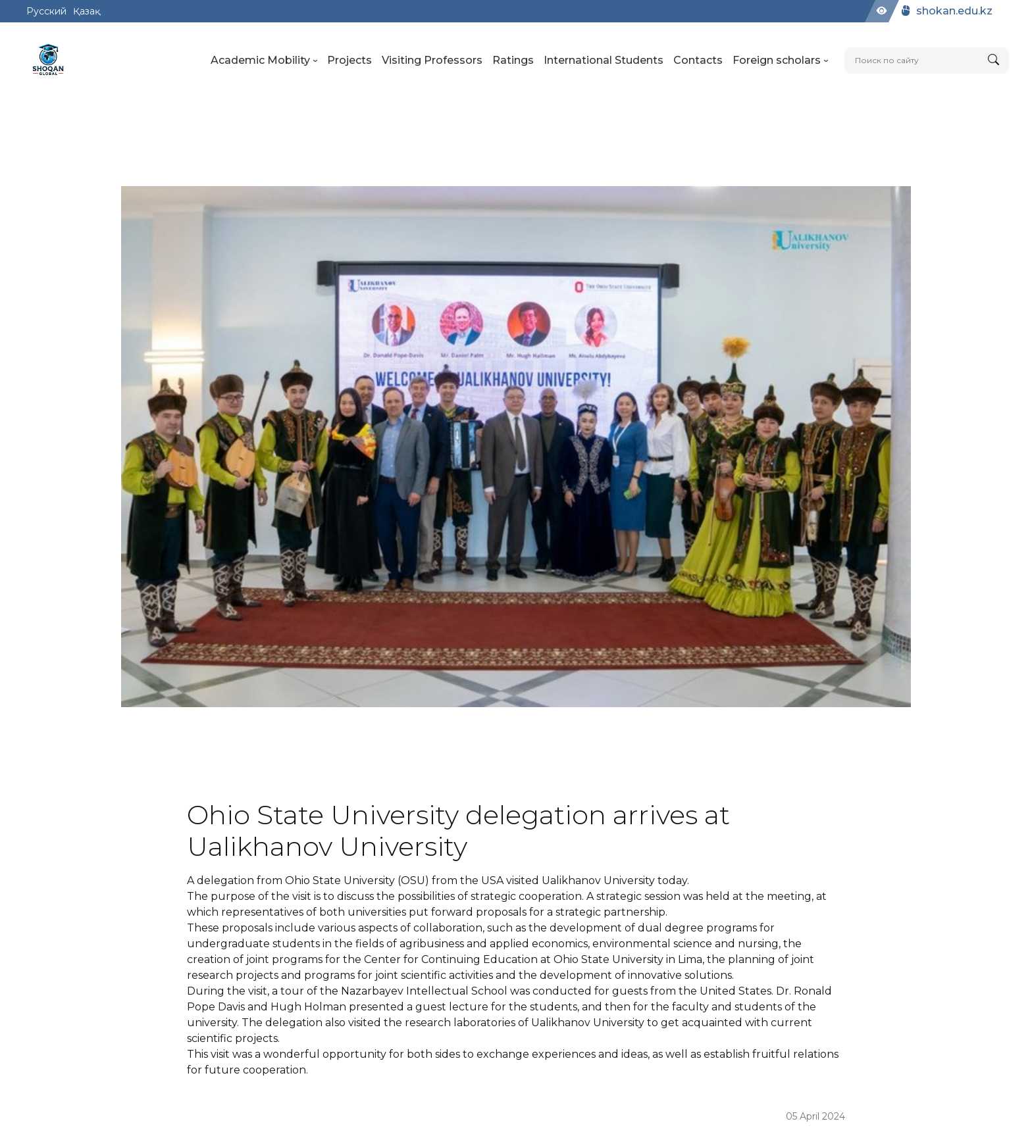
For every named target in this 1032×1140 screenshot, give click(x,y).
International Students (603, 60)
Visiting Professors (432, 60)
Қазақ (86, 11)
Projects (349, 60)
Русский (46, 11)
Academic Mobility (264, 60)
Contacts (698, 60)
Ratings (513, 60)
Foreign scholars (780, 60)
